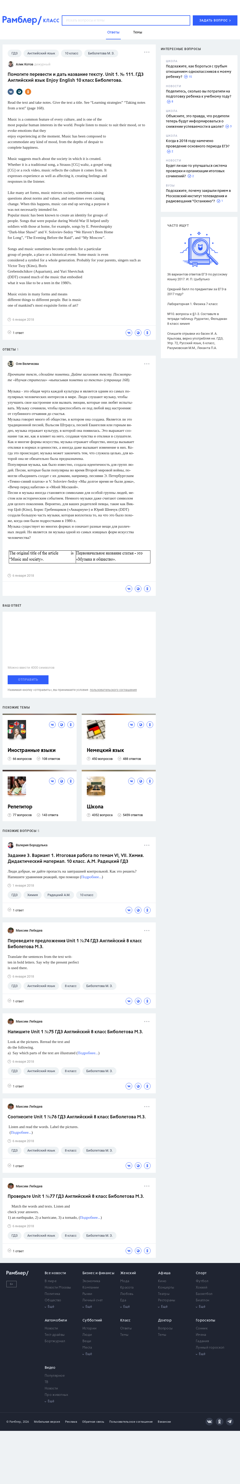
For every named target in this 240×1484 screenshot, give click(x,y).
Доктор (165, 1320)
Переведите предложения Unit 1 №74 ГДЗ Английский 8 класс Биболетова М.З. (75, 944)
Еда (123, 1300)
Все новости (55, 1273)
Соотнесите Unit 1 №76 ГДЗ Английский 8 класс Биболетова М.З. (77, 1117)
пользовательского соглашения (113, 690)
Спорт (201, 1273)
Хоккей (201, 1287)
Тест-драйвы (55, 1335)
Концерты (166, 1287)
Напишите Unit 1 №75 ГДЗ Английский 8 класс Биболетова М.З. (75, 1032)
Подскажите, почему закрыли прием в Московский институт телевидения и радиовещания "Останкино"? (198, 196)
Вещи (86, 1341)
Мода (124, 1281)
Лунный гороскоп (210, 1347)
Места (87, 1347)
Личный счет (92, 1300)
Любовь (126, 1294)
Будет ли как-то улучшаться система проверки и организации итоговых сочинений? (196, 171)
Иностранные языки (32, 750)
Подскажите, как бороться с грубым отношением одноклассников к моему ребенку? (198, 72)
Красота (127, 1287)
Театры (164, 1294)
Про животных (56, 1395)
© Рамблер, (14, 1421)
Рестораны (166, 1300)
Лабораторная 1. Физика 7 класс (192, 304)
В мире (50, 1281)
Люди (87, 1335)
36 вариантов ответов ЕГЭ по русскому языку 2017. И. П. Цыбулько (197, 276)
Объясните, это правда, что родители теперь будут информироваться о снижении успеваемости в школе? (197, 121)
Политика (52, 1294)
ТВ (47, 1382)
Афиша (164, 1273)
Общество (53, 1300)
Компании (90, 1287)
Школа (95, 807)
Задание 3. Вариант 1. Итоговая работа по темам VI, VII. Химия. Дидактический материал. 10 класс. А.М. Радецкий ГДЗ (76, 858)
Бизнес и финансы (98, 1273)
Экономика (91, 1281)
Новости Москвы (58, 1287)
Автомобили (56, 1320)
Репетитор (20, 807)
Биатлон (202, 1300)
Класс (125, 1320)
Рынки (87, 1294)
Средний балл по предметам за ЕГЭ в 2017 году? (196, 291)
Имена (201, 1335)
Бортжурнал (55, 1341)
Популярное (55, 1375)
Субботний (92, 1320)
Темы (124, 1335)
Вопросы (165, 1328)
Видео (50, 1368)
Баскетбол (204, 1294)
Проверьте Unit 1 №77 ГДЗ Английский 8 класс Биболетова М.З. (76, 1196)
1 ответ (16, 332)
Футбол (202, 1281)
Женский (128, 1273)
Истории (89, 1328)
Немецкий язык (105, 750)
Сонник (202, 1328)
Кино (162, 1281)
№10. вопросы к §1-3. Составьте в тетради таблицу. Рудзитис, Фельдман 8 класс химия (197, 319)
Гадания (202, 1341)
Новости (51, 1328)
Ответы (126, 1328)
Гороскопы (205, 1320)
